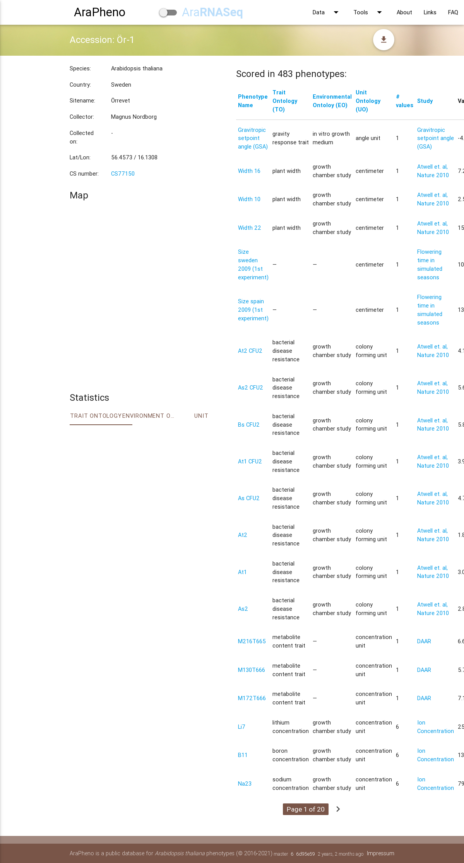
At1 (242, 572)
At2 (242, 534)
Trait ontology (96, 415)
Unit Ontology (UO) (368, 101)
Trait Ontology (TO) (284, 101)
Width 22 (249, 227)
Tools (369, 12)
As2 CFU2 (250, 387)
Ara (212, 12)
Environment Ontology (148, 415)
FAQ (453, 12)
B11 (243, 755)
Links (430, 12)
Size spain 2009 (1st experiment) (253, 309)
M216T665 (252, 641)
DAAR (424, 641)
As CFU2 (249, 498)
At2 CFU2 (250, 350)
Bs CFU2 (249, 424)
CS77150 (123, 173)
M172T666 (252, 698)
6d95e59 (305, 854)
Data (327, 12)
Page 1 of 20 (306, 809)
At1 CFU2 (250, 461)
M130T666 (251, 669)
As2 (243, 608)
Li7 (241, 726)
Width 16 (249, 170)
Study (425, 100)
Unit (201, 415)
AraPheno (99, 12)
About (404, 12)
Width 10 (249, 199)
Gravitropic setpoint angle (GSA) (253, 138)
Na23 (245, 783)
